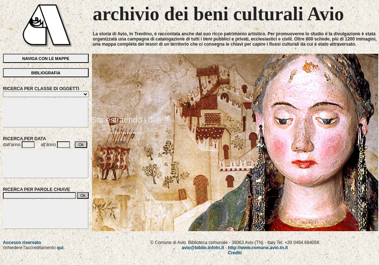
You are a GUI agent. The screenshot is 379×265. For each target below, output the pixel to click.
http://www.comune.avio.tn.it (258, 247)
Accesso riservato (22, 242)
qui (60, 247)
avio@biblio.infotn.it (203, 247)
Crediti (235, 252)
